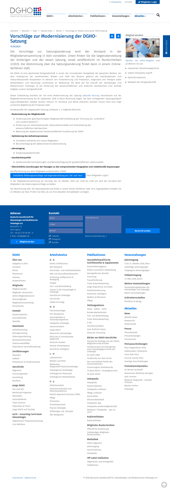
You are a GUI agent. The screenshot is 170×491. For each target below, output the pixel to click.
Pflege (52, 398)
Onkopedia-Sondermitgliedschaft (102, 406)
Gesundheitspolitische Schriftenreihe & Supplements (103, 261)
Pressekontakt (130, 332)
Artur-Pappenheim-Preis (135, 348)
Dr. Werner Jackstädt (133, 370)
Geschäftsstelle (19, 318)
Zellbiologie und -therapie (61, 411)
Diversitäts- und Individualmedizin (65, 270)
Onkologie (128, 389)
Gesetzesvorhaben (95, 326)
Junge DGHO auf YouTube (23, 409)
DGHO (50, 16)
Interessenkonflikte (21, 343)
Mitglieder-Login (147, 2)
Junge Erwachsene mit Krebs (99, 287)
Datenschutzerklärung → (96, 236)
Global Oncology (57, 302)
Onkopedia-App (94, 403)
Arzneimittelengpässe (97, 266)
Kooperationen (19, 281)
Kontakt (128, 2)
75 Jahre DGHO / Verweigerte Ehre (102, 371)
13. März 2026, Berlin (133, 279)
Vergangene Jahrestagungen (137, 270)
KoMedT (15, 358)
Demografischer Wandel (98, 273)
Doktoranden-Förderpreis (135, 351)
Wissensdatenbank (95, 399)
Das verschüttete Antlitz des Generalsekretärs (99, 362)
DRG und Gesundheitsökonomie (64, 274)
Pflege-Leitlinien (94, 393)
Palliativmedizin (57, 385)
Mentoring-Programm (21, 392)
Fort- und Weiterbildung (60, 286)
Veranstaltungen (121, 16)
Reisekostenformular (21, 340)
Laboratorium (56, 357)
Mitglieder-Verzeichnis (22, 292)
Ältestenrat (17, 274)
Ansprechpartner (19, 314)
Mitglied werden (25, 242)
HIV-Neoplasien (57, 314)
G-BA (89, 322)
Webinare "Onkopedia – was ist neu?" (101, 411)
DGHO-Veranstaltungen (134, 293)
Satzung (15, 277)
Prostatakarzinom (58, 404)
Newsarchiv (129, 320)
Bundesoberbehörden (97, 312)
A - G (52, 259)
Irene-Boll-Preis (131, 354)
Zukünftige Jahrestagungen (136, 267)
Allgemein (16, 370)
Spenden (16, 321)
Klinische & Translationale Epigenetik (61, 338)
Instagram (54, 239)
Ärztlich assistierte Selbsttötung (101, 270)
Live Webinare (18, 424)
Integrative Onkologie (59, 323)
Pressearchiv (130, 339)
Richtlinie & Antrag (132, 301)
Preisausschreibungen (135, 344)
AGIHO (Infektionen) (59, 263)
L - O (52, 353)
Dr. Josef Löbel (93, 355)
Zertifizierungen (20, 351)
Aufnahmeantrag (19, 330)
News (127, 313)
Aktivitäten (17, 396)
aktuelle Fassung (91, 95)
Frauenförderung (94, 280)
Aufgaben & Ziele (20, 263)
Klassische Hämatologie (60, 333)
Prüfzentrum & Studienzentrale (26, 362)
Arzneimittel (92, 396)
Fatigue (53, 283)
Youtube (54, 242)
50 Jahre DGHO (93, 374)
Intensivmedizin (57, 326)
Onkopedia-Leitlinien (96, 389)
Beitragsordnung (19, 333)
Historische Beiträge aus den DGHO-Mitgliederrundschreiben (103, 342)
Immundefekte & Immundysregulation (59, 318)
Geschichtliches (94, 450)
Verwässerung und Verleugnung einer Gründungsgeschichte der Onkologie (101, 349)
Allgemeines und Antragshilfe (100, 462)
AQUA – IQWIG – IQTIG (97, 309)
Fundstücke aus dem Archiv (99, 358)
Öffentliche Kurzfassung (98, 429)
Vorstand (16, 267)
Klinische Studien (57, 342)
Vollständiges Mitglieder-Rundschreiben (98, 433)
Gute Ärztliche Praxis (96, 329)
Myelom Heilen (131, 385)
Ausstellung (17, 377)
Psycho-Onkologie (58, 408)
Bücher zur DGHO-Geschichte (102, 337)
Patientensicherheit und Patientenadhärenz (60, 390)
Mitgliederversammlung (23, 303)
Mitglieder (17, 285)
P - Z (52, 381)
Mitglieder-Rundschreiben (100, 425)
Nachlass (16, 381)
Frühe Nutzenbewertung (98, 283)
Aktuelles (140, 16)
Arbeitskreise (76, 16)
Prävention (54, 401)
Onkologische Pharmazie (61, 373)
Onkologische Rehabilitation (62, 377)
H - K (52, 306)
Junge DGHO (18, 385)
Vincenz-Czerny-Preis (133, 358)
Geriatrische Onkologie (60, 295)
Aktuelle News (130, 317)
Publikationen (98, 16)
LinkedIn (54, 236)
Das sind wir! (18, 389)
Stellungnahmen (95, 305)
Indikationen (92, 465)
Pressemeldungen (132, 336)
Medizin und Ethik (58, 361)
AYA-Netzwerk (56, 267)
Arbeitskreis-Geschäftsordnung (26, 347)
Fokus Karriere (18, 403)
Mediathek (92, 439)
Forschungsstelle (20, 374)
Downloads (18, 326)
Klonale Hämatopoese (60, 346)
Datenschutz (30, 477)
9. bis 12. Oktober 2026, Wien (137, 263)
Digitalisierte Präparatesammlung (27, 421)
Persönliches (18, 306)
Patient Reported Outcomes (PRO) (65, 394)
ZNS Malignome (57, 415)
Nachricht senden (143, 231)
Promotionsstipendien (136, 366)
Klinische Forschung (96, 333)
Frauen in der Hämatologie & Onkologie (63, 291)
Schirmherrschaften (134, 297)
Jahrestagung (93, 446)
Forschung (91, 277)
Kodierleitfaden (95, 416)
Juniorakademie (19, 399)
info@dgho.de (23, 236)
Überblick (16, 355)
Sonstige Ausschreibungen (136, 361)
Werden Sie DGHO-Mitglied (140, 60)
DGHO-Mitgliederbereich (23, 296)
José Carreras (130, 376)
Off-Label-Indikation (98, 458)
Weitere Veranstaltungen (137, 283)
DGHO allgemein (94, 443)
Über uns (17, 259)
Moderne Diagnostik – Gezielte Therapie (138, 381)
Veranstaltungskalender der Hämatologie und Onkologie (137, 288)
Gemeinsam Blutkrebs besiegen (138, 373)
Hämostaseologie (58, 310)
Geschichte (18, 366)
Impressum (17, 477)
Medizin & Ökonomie (96, 297)
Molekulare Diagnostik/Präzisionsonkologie (64, 365)
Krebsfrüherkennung (96, 290)
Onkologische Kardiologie (61, 370)
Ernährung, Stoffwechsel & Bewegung (61, 278)
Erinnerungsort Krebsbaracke (100, 367)
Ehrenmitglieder (19, 299)
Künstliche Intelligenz (59, 349)
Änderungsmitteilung (21, 336)
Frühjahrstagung (132, 275)
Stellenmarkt (130, 324)
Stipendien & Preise (21, 406)
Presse (127, 328)
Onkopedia (116, 2)
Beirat (15, 270)
